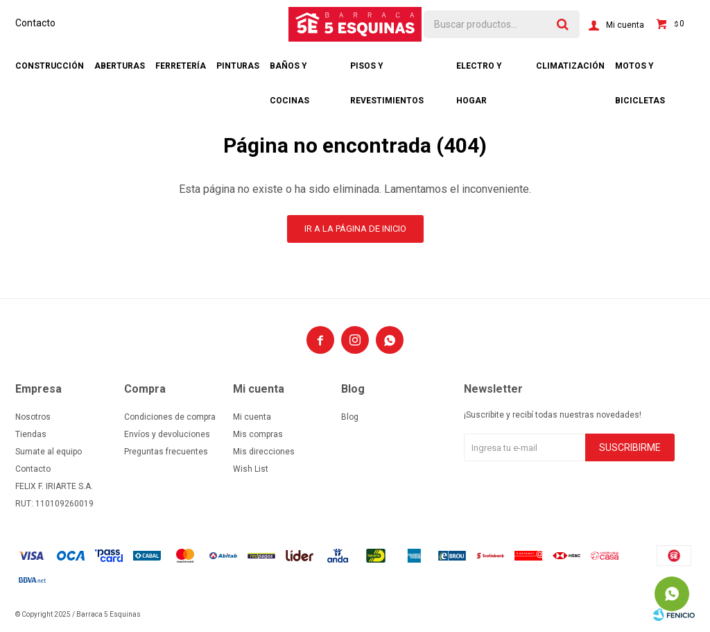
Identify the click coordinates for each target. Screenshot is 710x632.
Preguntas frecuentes (166, 451)
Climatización (570, 66)
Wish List (250, 469)
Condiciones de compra (170, 417)
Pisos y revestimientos (387, 72)
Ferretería (180, 66)
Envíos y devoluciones (167, 434)
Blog (349, 417)
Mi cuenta (252, 417)
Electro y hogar (479, 72)
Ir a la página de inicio (355, 228)
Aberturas (119, 66)
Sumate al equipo (48, 451)
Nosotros (33, 417)
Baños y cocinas (289, 72)
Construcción (49, 66)
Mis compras (258, 434)
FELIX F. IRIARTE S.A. (54, 486)
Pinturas (237, 66)
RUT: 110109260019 (54, 504)
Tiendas (30, 434)
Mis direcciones (264, 451)
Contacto (35, 22)
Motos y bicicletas (640, 72)
